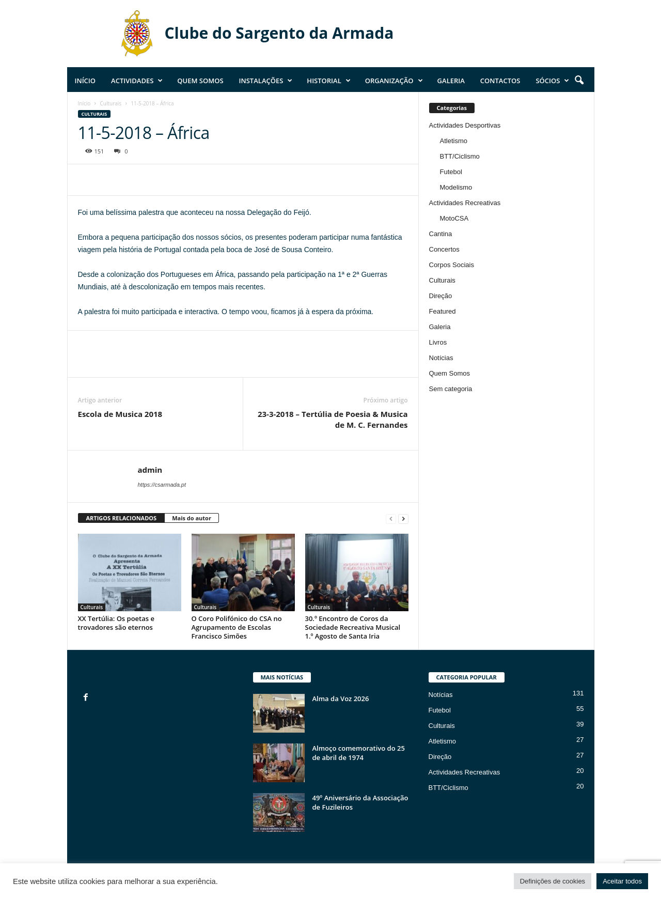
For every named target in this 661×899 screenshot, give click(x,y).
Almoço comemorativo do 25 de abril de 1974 (358, 752)
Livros (438, 342)
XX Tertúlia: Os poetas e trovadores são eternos (116, 623)
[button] (579, 80)
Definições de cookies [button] (552, 881)
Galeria (451, 80)
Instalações (266, 80)
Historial (328, 80)
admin (150, 469)
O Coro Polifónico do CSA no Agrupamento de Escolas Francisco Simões (237, 627)
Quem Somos (200, 80)
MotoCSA (454, 218)
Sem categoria (451, 389)
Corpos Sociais (451, 265)
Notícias (441, 358)
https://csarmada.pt (162, 485)
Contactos (500, 80)
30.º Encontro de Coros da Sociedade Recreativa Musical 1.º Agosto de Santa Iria (353, 627)
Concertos (444, 249)
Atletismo (453, 141)
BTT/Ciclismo (460, 156)
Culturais (111, 103)
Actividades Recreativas (465, 203)
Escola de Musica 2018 (120, 414)
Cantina (440, 234)
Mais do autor (191, 518)
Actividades (137, 80)
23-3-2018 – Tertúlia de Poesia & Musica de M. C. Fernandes (333, 419)
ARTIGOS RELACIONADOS (121, 518)
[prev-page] (391, 518)
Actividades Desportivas (465, 125)
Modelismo (456, 187)
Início (85, 80)
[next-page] (403, 518)
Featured (442, 311)
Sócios (552, 80)
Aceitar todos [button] (622, 881)
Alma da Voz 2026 (340, 698)
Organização (394, 80)
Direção (440, 296)
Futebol (451, 172)
